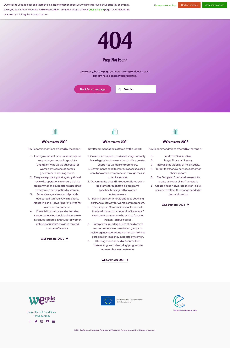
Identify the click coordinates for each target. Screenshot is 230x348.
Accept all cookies (214, 5)
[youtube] (47, 321)
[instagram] (41, 321)
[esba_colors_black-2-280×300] (179, 296)
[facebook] (30, 321)
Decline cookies (189, 5)
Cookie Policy (96, 9)
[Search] (120, 89)
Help (30, 312)
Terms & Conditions (45, 312)
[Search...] (136, 89)
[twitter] (35, 321)
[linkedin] (53, 321)
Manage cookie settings (165, 5)
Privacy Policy (42, 315)
